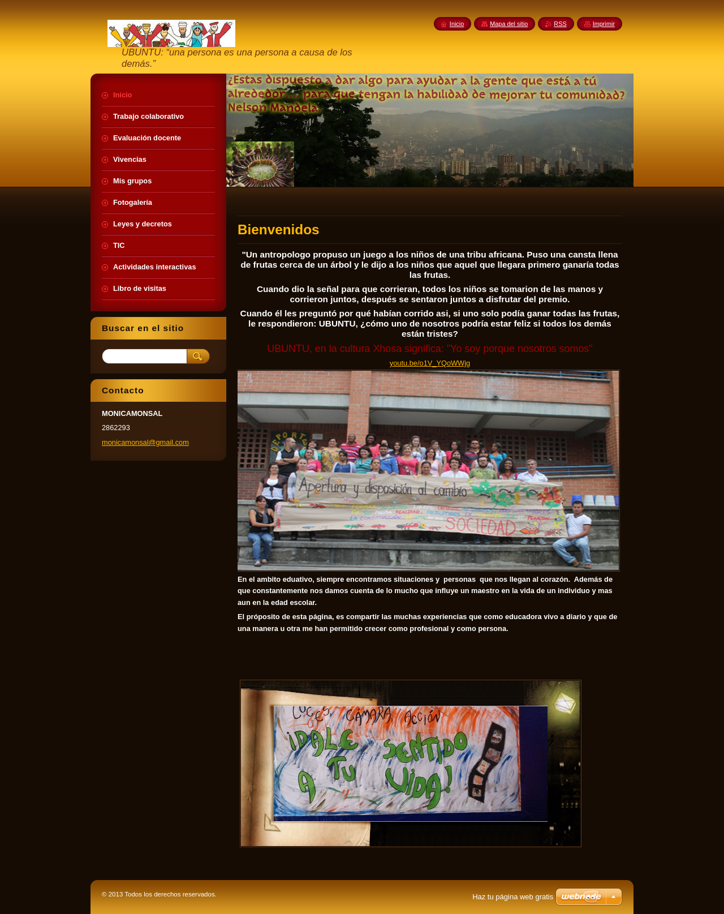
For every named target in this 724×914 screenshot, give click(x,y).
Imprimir (604, 23)
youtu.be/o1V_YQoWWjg (430, 363)
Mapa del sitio (509, 23)
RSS (560, 23)
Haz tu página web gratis (512, 896)
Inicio (457, 23)
